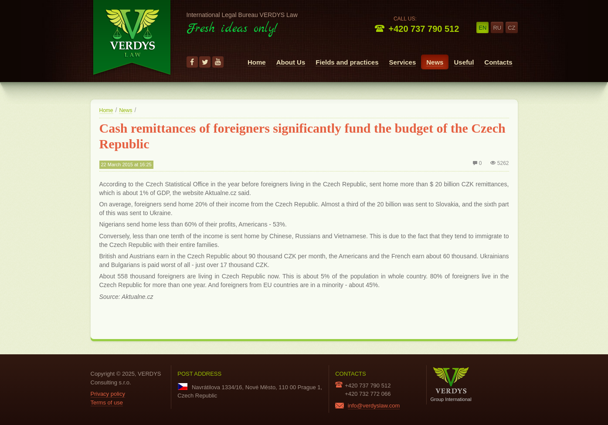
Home (257, 62)
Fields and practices (347, 62)
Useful (464, 62)
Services (402, 62)
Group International (451, 384)
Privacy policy (108, 394)
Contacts (498, 62)
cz (511, 27)
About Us (291, 62)
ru (497, 27)
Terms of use (107, 402)
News (434, 62)
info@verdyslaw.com (374, 405)
